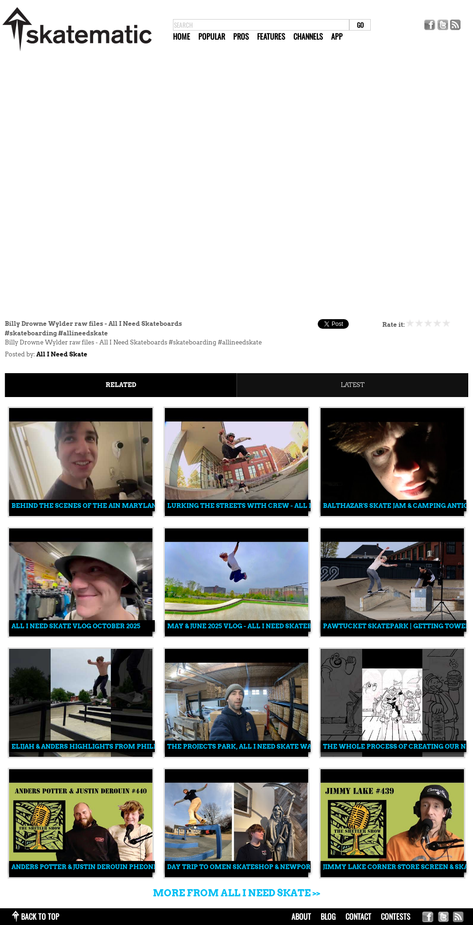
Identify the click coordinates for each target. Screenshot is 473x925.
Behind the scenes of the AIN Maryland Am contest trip (117, 505)
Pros (241, 36)
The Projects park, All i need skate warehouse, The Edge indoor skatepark (308, 746)
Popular (211, 36)
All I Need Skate (61, 354)
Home (181, 36)
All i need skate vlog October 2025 (75, 626)
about (301, 916)
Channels (308, 36)
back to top (40, 916)
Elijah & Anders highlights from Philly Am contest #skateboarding (141, 746)
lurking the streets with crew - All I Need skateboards (273, 505)
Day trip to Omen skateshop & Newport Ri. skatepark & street (283, 867)
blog (328, 916)
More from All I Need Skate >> (236, 893)
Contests (395, 916)
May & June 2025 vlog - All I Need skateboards (250, 626)
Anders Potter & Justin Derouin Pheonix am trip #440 (109, 867)
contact (358, 916)
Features (271, 36)
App (337, 36)
